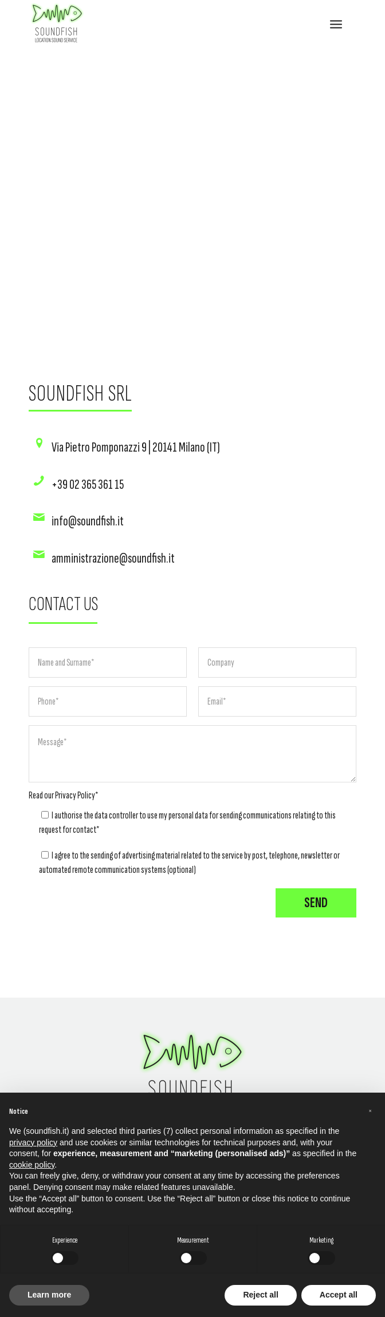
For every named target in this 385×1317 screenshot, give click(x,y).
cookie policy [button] (31, 1164)
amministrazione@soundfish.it (113, 558)
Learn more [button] (49, 1294)
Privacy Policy (75, 795)
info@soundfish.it (88, 521)
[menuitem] (336, 23)
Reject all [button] (260, 1294)
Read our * (64, 795)
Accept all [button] (339, 1294)
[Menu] (336, 23)
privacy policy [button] (33, 1142)
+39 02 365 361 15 (88, 484)
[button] (370, 1111)
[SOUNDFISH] (159, 23)
